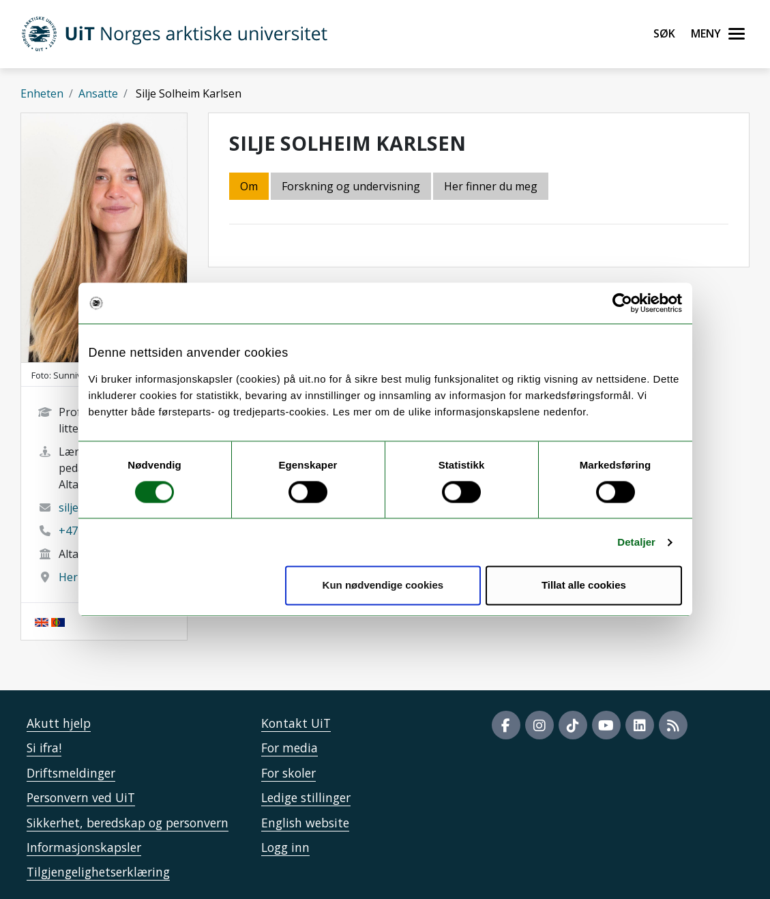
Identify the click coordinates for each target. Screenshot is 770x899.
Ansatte (98, 93)
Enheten (41, 93)
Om (249, 186)
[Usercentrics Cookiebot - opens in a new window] (622, 303)
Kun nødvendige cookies (383, 585)
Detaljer (636, 542)
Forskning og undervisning (351, 186)
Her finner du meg (490, 186)
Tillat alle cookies (584, 585)
